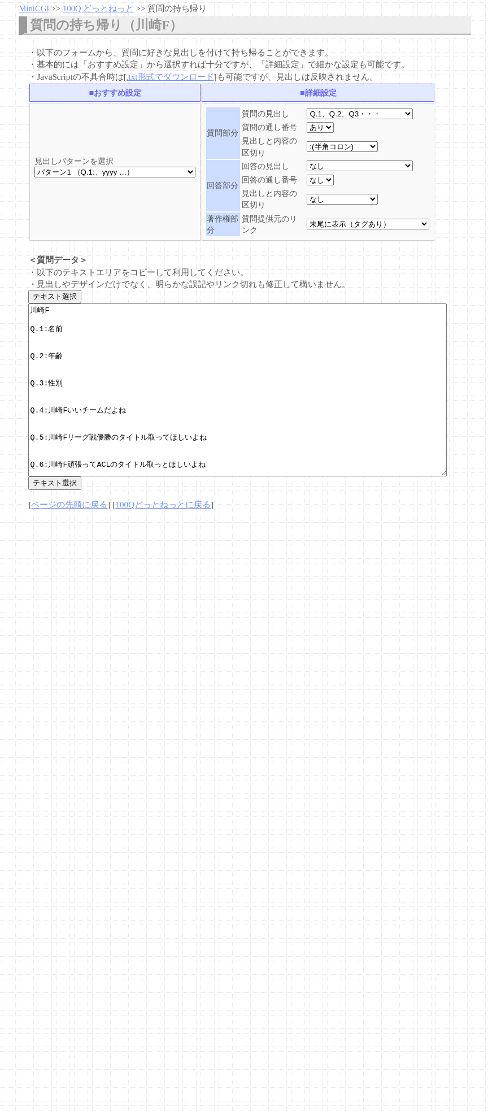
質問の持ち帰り (177, 8)
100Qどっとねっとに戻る (163, 538)
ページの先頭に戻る (69, 538)
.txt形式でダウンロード (170, 76)
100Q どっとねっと (98, 8)
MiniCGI (34, 8)
